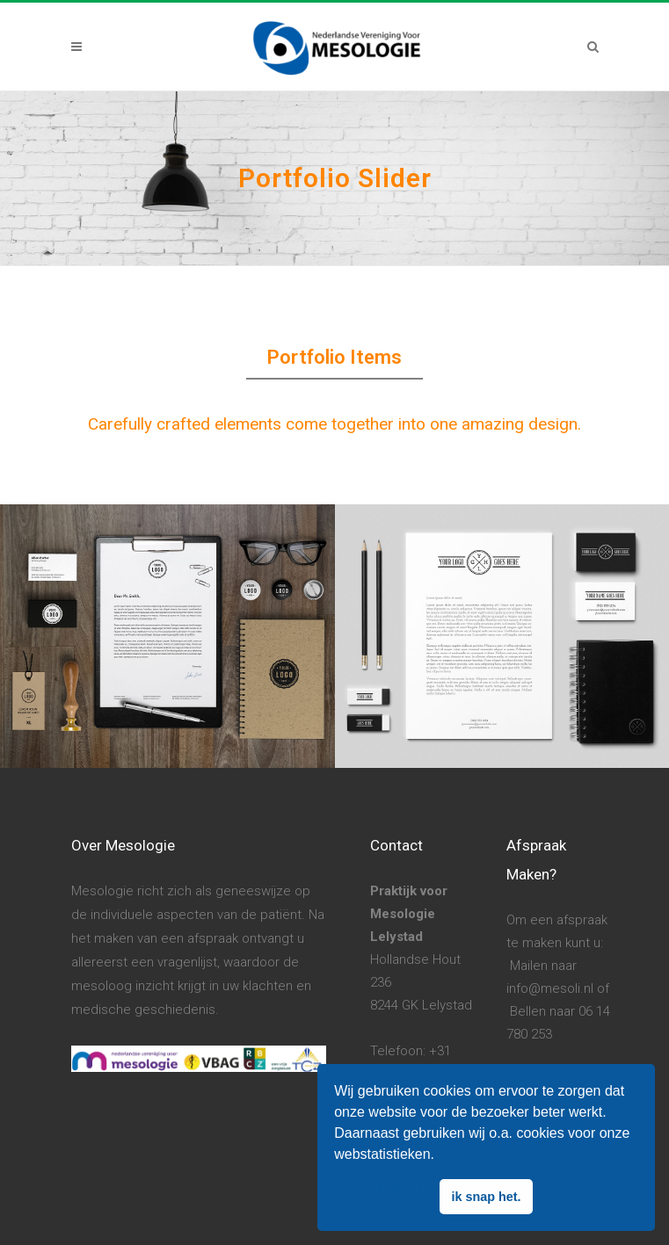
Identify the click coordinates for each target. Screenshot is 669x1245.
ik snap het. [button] (485, 1197)
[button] (440, 1156)
